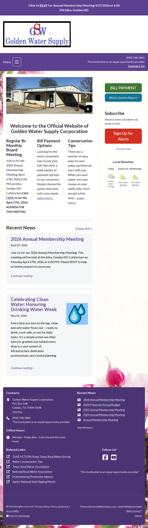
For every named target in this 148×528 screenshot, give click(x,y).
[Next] (86, 95)
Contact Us (136, 66)
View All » (83, 228)
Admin (138, 515)
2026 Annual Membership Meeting (104, 399)
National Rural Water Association (32, 471)
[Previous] (12, 95)
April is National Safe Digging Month (34, 481)
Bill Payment (123, 88)
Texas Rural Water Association (30, 466)
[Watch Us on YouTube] (113, 457)
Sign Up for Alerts (123, 136)
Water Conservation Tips (27, 461)
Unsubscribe (123, 148)
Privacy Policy (42, 506)
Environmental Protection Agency (32, 476)
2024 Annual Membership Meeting (104, 414)
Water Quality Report (123, 97)
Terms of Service (59, 506)
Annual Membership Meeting (100, 419)
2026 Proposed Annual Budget (101, 404)
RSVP (43, 5)
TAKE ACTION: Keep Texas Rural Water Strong (41, 456)
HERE (10, 197)
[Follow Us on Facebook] (105, 457)
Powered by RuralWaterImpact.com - (111, 509)
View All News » (85, 427)
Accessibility (12, 511)
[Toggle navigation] (17, 62)
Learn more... (45, 198)
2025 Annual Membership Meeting (104, 409)
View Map (17, 411)
